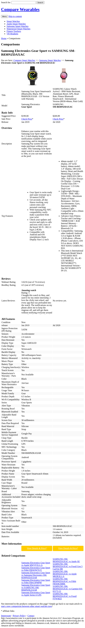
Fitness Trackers (14, 31)
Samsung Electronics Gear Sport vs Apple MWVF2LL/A (35, 564)
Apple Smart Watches (16, 24)
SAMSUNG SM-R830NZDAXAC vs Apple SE (66, 560)
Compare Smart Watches (24, 60)
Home (3, 38)
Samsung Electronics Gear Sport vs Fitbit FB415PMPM (35, 581)
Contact (31, 615)
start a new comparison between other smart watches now (26, 606)
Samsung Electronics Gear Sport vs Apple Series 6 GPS (35, 593)
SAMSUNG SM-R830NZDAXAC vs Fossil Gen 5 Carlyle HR (68, 566)
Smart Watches (13, 21)
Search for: (6, 2)
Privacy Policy (19, 615)
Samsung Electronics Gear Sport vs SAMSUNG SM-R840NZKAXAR (35, 587)
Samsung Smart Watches (17, 26)
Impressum (6, 615)
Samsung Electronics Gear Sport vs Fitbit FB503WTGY (35, 568)
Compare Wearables (20, 9)
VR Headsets (12, 34)
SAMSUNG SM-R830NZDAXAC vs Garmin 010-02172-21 (68, 588)
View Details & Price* (37, 548)
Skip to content (15, 16)
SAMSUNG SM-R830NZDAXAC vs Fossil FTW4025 (65, 596)
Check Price (26, 119)
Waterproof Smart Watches (18, 29)
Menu (4, 16)
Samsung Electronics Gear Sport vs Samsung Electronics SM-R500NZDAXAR (35, 575)
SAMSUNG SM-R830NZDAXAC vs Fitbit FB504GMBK (64, 581)
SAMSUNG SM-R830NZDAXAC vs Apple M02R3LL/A (65, 574)
